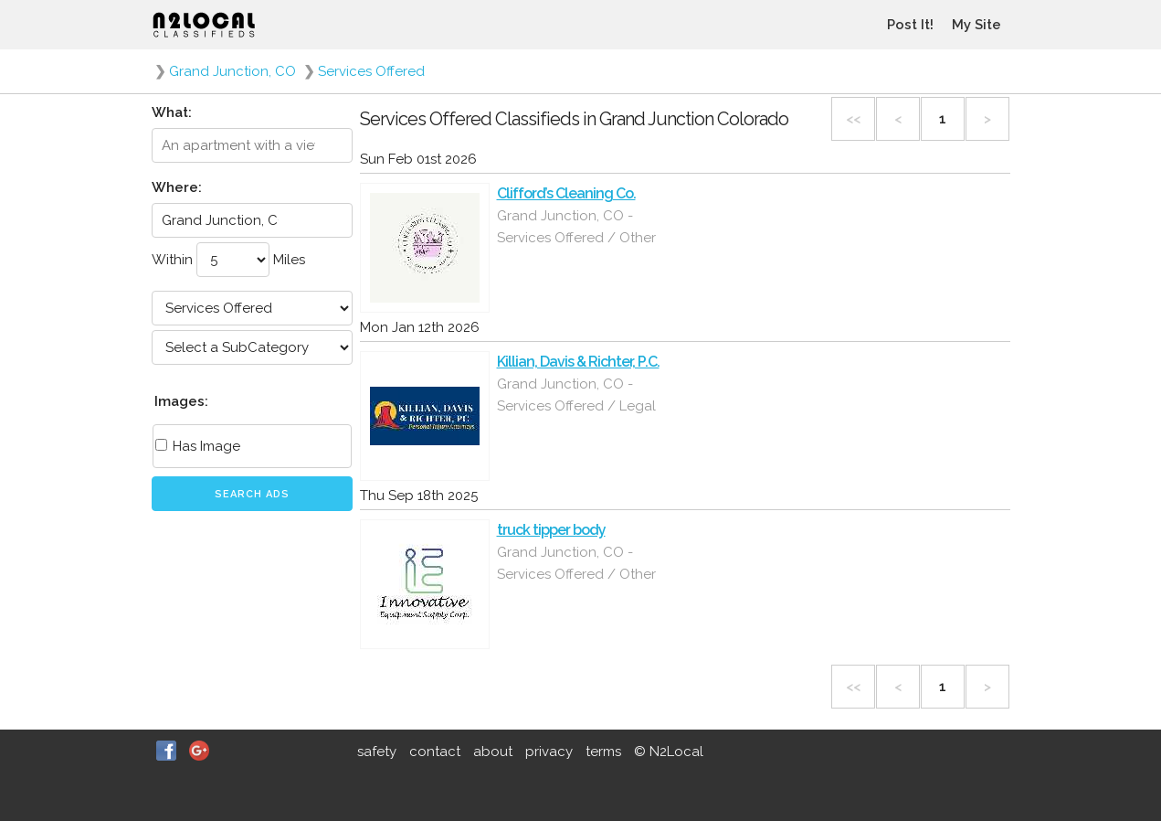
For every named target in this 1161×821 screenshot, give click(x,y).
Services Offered (371, 71)
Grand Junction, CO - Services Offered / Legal (576, 395)
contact (434, 751)
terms (603, 751)
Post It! (910, 24)
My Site (976, 24)
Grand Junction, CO (232, 71)
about (492, 751)
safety (376, 751)
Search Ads (252, 494)
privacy (549, 751)
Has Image (197, 446)
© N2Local (668, 751)
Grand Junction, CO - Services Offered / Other (576, 227)
